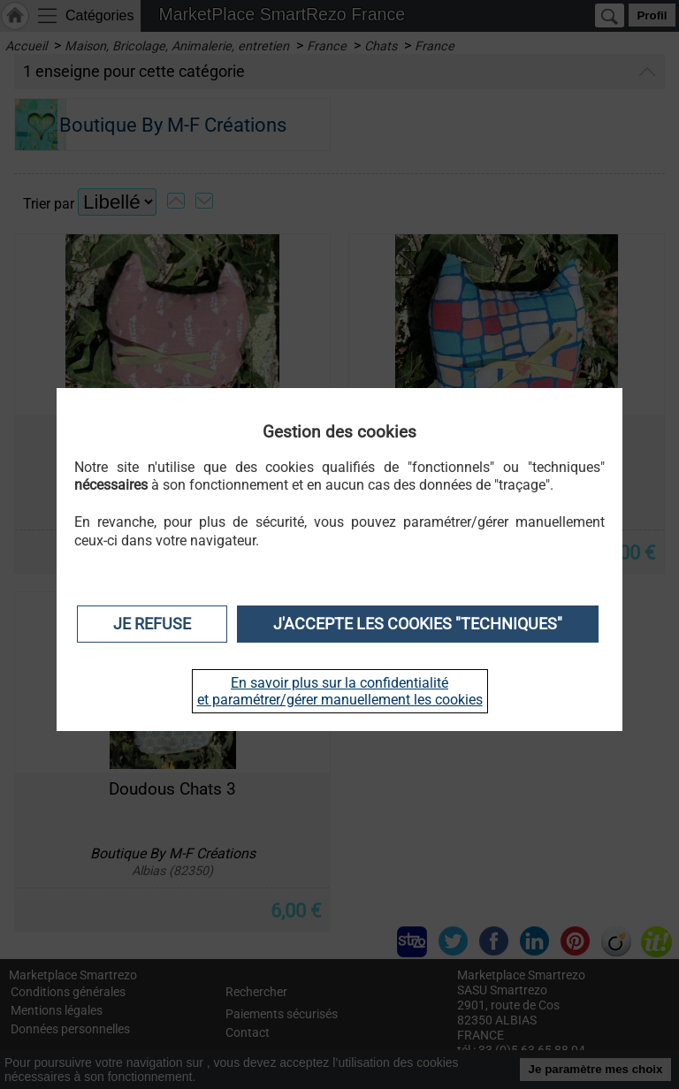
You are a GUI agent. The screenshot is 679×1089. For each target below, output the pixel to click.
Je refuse (152, 624)
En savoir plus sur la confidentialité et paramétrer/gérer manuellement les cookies (340, 691)
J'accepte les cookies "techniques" (417, 624)
